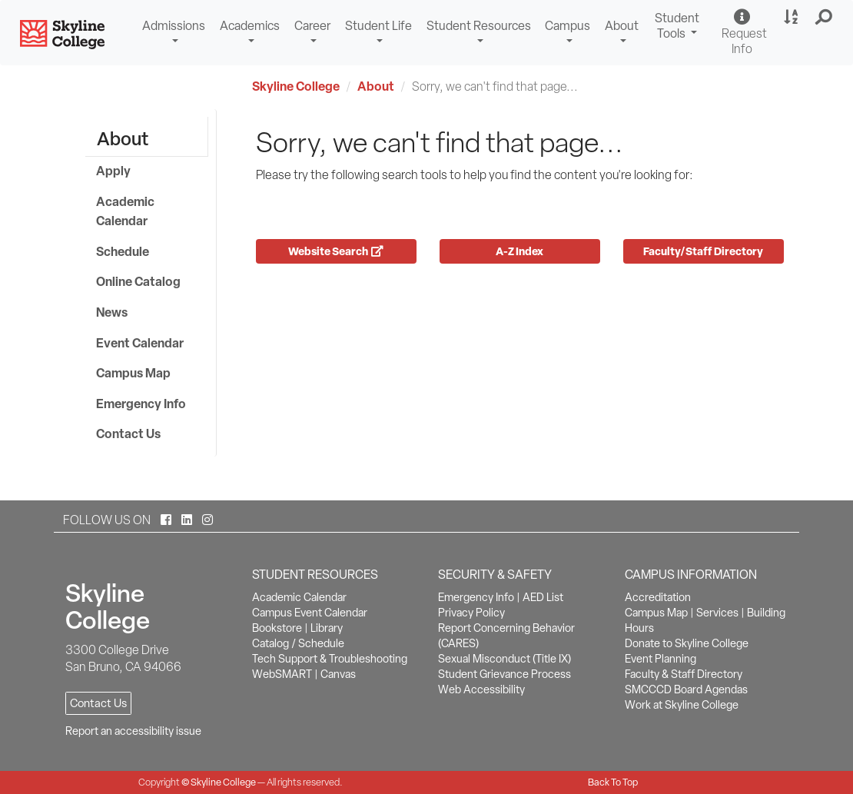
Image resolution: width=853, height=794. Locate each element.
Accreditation (658, 597)
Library (326, 628)
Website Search (335, 251)
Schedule (122, 251)
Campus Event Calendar (309, 613)
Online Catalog (138, 281)
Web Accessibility (481, 689)
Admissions (173, 26)
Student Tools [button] (679, 27)
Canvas (338, 674)
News (112, 312)
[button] (824, 17)
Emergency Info (141, 403)
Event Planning (660, 659)
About (622, 26)
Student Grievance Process (504, 674)
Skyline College (296, 86)
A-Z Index (519, 251)
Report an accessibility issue (133, 731)
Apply (113, 170)
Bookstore (277, 628)
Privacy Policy (471, 613)
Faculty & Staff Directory (683, 674)
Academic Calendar (125, 211)
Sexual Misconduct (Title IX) (504, 659)
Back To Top (613, 782)
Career (312, 26)
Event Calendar (140, 342)
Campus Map (133, 372)
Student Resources (478, 26)
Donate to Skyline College (686, 643)
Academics (250, 26)
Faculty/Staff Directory (703, 251)
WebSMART (282, 674)
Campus (567, 26)
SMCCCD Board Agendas (686, 689)
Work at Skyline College (681, 705)
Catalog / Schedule (298, 643)
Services (717, 613)
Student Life (378, 26)
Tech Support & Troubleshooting (329, 659)
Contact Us (128, 433)
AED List (543, 597)
